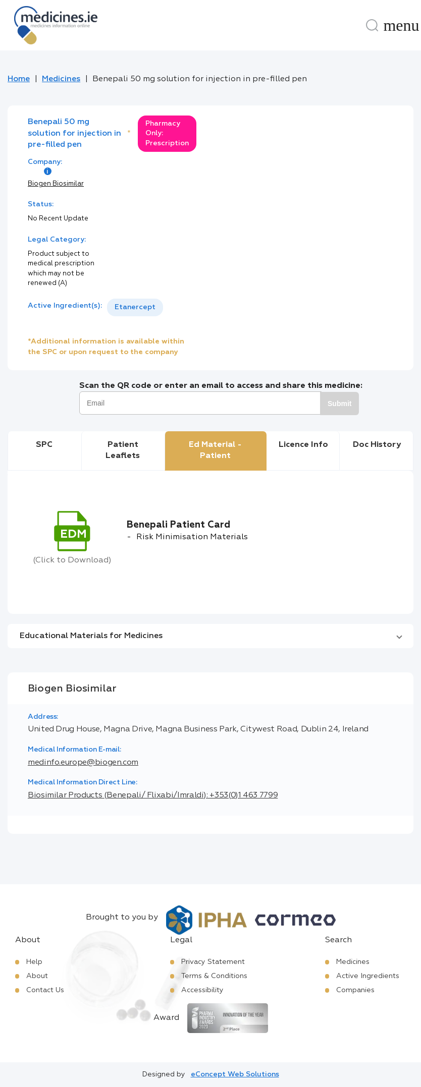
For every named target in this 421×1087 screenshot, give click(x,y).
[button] (210, 636)
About (37, 976)
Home (19, 79)
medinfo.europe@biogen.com (83, 763)
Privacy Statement (213, 961)
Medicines (61, 79)
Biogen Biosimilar (56, 184)
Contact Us (45, 990)
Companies (355, 990)
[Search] (372, 25)
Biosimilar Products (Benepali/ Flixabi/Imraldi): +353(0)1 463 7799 (153, 795)
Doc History (377, 445)
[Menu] (401, 25)
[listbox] (135, 307)
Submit (339, 403)
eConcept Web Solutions (235, 1074)
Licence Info (303, 445)
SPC (44, 445)
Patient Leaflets (123, 450)
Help (34, 961)
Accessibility (202, 990)
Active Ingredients (367, 976)
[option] (135, 307)
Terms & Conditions (214, 976)
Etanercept (135, 307)
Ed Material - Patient (215, 450)
